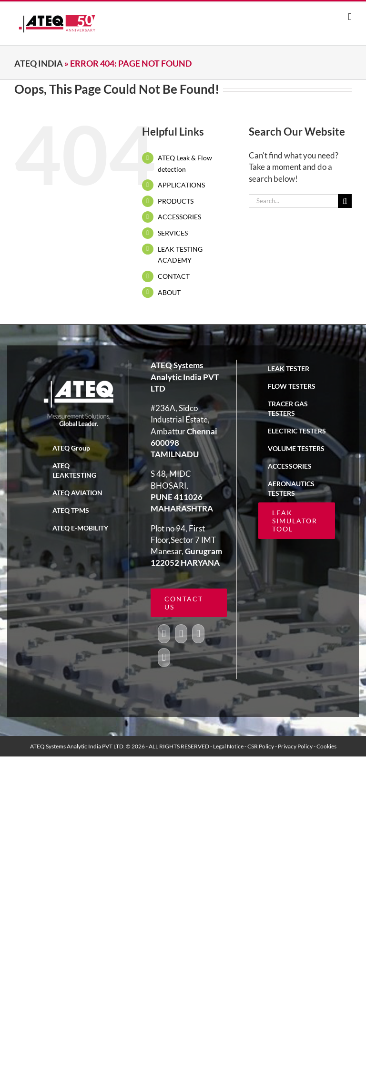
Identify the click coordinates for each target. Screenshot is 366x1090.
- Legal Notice (227, 746)
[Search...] (293, 201)
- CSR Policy (259, 746)
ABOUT (169, 292)
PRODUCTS (175, 201)
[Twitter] (181, 633)
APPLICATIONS (181, 185)
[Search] (345, 201)
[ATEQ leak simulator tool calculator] (189, 603)
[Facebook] (164, 633)
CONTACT (174, 276)
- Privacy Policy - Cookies (305, 746)
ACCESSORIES (179, 217)
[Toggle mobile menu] (350, 17)
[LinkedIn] (164, 657)
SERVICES (173, 233)
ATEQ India (38, 63)
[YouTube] (198, 633)
